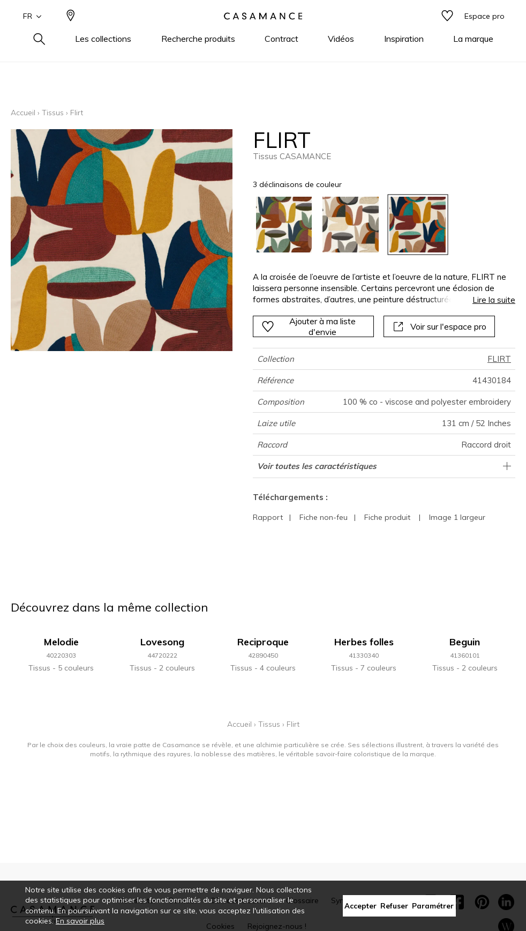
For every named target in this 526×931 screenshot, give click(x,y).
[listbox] (379, 225)
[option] (284, 225)
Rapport (268, 517)
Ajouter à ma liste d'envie (308, 326)
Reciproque (263, 642)
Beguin (464, 642)
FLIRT (499, 359)
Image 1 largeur (457, 517)
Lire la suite (493, 300)
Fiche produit (387, 517)
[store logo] (263, 33)
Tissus (53, 112)
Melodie (61, 642)
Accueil (23, 112)
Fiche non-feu (323, 517)
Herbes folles (364, 642)
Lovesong (162, 642)
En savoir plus (80, 921)
